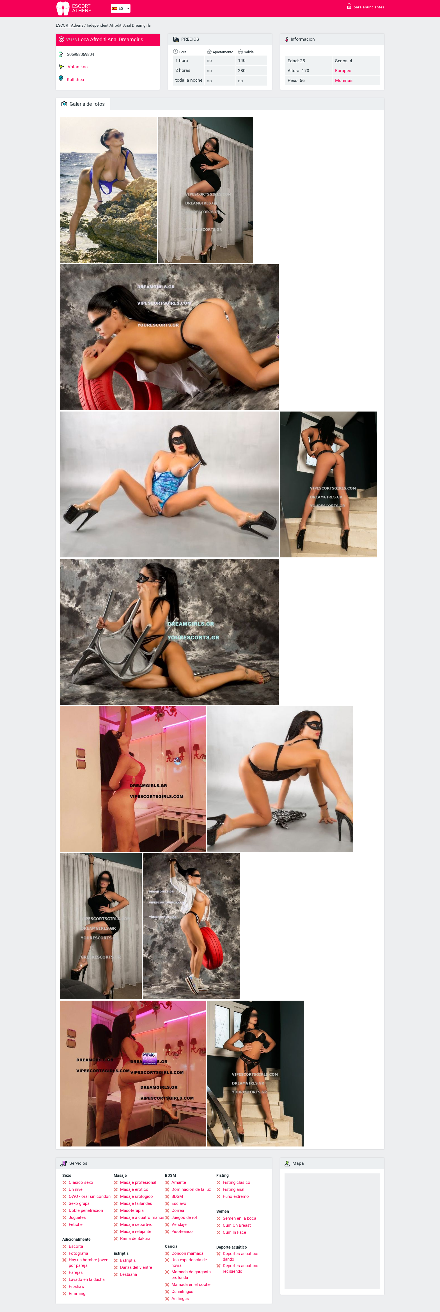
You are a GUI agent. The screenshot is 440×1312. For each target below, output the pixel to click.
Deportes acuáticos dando (241, 1256)
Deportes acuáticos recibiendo (241, 1268)
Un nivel (76, 1189)
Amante (178, 1182)
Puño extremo (236, 1196)
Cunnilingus (182, 1291)
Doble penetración (86, 1210)
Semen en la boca (239, 1218)
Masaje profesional (138, 1182)
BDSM (177, 1196)
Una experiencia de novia (189, 1262)
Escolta (76, 1246)
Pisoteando (182, 1231)
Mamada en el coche (190, 1284)
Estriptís (128, 1260)
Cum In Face (234, 1232)
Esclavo (178, 1203)
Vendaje (179, 1224)
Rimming (77, 1293)
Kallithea (71, 78)
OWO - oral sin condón (90, 1196)
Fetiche (75, 1224)
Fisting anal (233, 1189)
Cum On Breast (237, 1225)
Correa (177, 1210)
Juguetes (77, 1217)
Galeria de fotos (83, 104)
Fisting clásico (236, 1182)
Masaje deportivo (136, 1224)
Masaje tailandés (136, 1203)
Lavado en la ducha (87, 1279)
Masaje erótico (134, 1189)
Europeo (343, 70)
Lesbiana (128, 1274)
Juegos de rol (184, 1217)
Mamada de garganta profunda (191, 1274)
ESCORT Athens (69, 25)
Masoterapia (132, 1210)
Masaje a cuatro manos (142, 1217)
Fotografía (78, 1253)
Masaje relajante (135, 1231)
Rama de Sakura (135, 1238)
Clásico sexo (81, 1182)
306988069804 (80, 54)
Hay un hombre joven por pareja (88, 1262)
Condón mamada (187, 1253)
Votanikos (73, 67)
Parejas (76, 1272)
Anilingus (180, 1298)
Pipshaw (76, 1286)
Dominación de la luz (191, 1189)
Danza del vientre (136, 1267)
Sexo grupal (80, 1203)
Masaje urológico (136, 1196)
